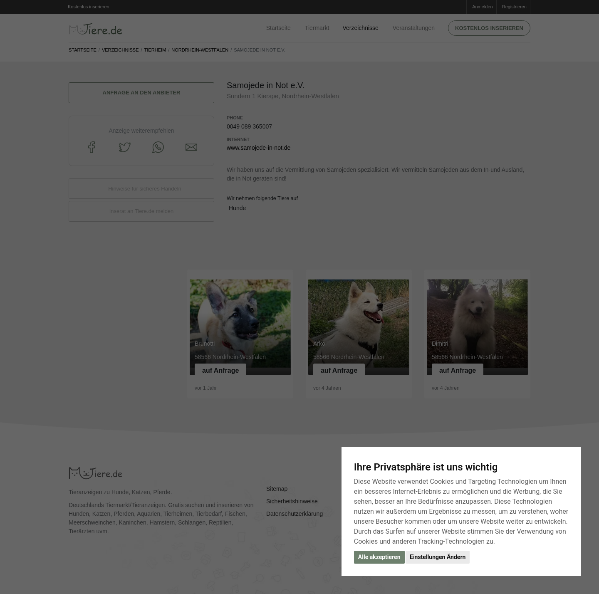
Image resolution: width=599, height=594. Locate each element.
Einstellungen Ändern (437, 557)
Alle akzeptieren (379, 557)
